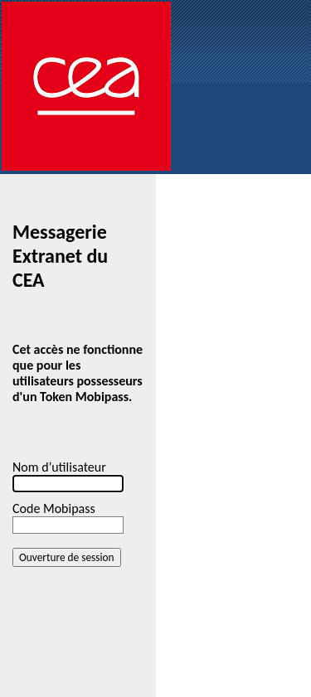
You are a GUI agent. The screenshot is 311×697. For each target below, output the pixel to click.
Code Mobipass (53, 508)
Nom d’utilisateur (59, 467)
